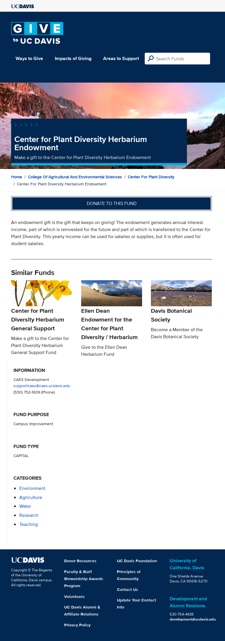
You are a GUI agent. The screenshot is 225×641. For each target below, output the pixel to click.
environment (32, 488)
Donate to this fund (112, 203)
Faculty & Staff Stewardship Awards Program (83, 579)
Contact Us (127, 589)
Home (16, 177)
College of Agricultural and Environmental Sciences (75, 177)
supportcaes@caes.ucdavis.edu (41, 385)
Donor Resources (80, 561)
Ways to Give (29, 58)
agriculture (30, 497)
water (25, 506)
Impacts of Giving (73, 58)
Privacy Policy (77, 625)
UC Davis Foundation (137, 561)
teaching (28, 524)
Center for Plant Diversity (151, 177)
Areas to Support (121, 58)
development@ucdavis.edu (193, 619)
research (28, 515)
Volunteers (74, 596)
